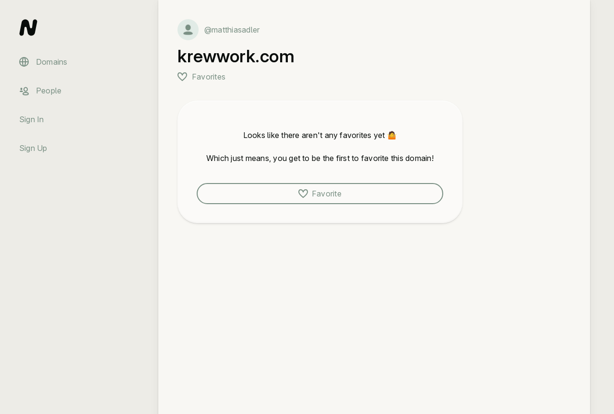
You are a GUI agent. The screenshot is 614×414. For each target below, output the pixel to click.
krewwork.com (236, 56)
